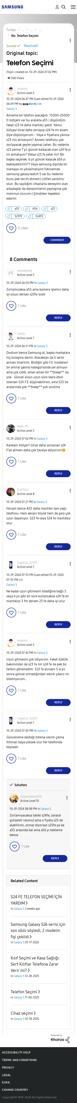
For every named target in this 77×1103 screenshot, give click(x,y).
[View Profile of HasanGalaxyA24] (30, 796)
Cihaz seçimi (22, 1013)
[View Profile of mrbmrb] (22, 89)
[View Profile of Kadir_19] (22, 426)
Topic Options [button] (63, 40)
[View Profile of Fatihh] (21, 334)
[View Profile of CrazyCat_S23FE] (27, 562)
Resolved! (31, 46)
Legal (6, 1075)
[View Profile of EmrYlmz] (22, 489)
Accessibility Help (16, 1052)
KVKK (6, 1082)
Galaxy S (11, 109)
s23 (53, 208)
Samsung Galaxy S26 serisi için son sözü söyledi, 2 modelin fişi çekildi (38, 930)
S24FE (39, 216)
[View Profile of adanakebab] (24, 270)
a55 (17, 208)
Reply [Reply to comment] (58, 318)
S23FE (18, 216)
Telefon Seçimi (24, 991)
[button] (63, 90)
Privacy (8, 1067)
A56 (35, 208)
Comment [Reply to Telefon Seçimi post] (57, 240)
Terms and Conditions (19, 1060)
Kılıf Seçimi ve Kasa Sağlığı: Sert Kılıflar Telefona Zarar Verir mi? (35, 964)
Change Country (15, 1090)
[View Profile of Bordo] (33, 104)
